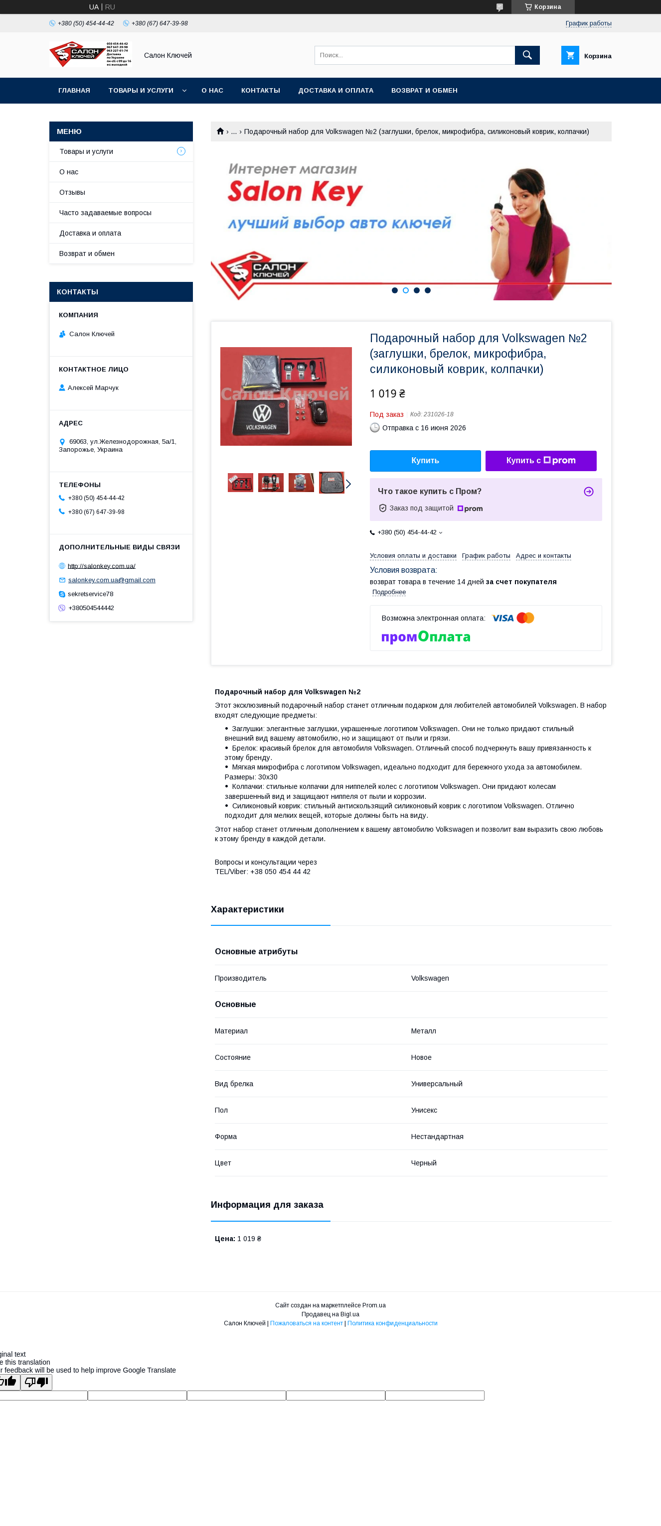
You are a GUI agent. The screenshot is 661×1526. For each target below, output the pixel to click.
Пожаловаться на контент (306, 1323)
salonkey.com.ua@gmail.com (112, 580)
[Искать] (527, 55)
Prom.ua (374, 1305)
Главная (74, 90)
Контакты (260, 90)
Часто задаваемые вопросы (105, 213)
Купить (426, 460)
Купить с (541, 460)
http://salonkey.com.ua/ (102, 565)
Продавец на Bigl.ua (330, 1314)
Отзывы (72, 192)
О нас (212, 90)
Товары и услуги (140, 90)
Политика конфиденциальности (392, 1323)
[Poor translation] (36, 1382)
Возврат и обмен (424, 90)
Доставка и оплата (335, 90)
